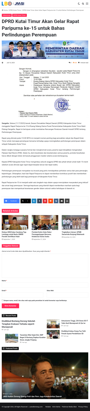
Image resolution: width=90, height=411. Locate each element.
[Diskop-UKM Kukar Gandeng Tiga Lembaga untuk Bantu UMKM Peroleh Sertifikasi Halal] (15, 222)
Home (5, 10)
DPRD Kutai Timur (15, 10)
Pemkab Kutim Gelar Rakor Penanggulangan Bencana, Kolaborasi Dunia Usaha (42, 234)
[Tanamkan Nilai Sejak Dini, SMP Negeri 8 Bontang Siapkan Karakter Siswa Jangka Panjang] (11, 338)
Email (4, 290)
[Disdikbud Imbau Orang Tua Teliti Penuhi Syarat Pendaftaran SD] (53, 334)
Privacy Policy (83, 407)
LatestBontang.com (36, 407)
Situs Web (50, 290)
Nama (4, 281)
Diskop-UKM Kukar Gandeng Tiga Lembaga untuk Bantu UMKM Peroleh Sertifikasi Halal (14, 234)
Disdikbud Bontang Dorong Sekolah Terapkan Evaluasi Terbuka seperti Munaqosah (18, 324)
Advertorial (6, 15)
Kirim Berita (56, 407)
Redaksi (48, 407)
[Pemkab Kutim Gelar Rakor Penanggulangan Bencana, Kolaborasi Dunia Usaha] (45, 222)
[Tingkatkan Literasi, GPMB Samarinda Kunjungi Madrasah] (75, 222)
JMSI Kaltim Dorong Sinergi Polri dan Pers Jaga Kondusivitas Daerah (35, 396)
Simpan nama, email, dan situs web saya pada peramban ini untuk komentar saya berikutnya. (35, 300)
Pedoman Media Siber (69, 407)
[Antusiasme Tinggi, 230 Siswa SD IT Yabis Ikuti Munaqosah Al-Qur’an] (53, 324)
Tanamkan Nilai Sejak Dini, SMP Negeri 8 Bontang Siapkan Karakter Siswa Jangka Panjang (33, 337)
